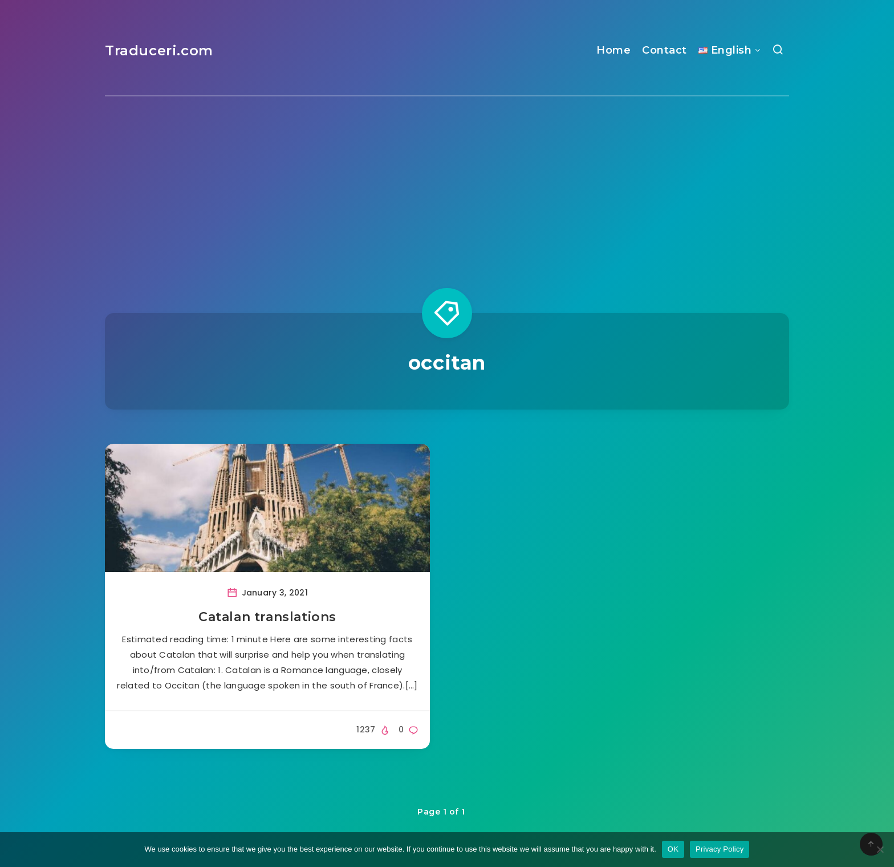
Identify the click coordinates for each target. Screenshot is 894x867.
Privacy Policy (719, 849)
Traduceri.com (159, 50)
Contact (664, 50)
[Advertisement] (447, 182)
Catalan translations (267, 617)
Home (613, 50)
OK (673, 849)
